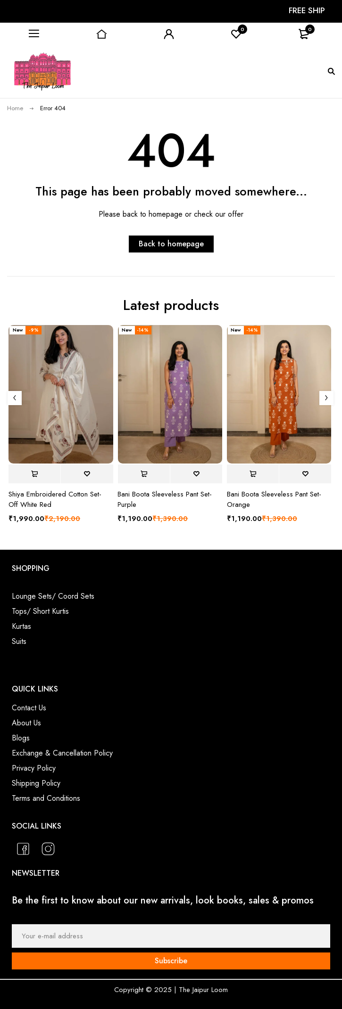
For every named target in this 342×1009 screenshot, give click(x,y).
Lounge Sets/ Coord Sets (53, 596)
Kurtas (21, 626)
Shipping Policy (36, 783)
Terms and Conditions (46, 798)
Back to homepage (171, 243)
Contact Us (29, 707)
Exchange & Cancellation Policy (62, 753)
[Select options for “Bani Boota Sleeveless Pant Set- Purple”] (143, 473)
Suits (19, 641)
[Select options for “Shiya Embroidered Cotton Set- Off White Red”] (34, 473)
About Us (26, 722)
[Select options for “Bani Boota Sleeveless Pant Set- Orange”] (253, 473)
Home (15, 108)
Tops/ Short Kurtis (40, 611)
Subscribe (171, 960)
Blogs (21, 737)
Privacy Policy (34, 768)
